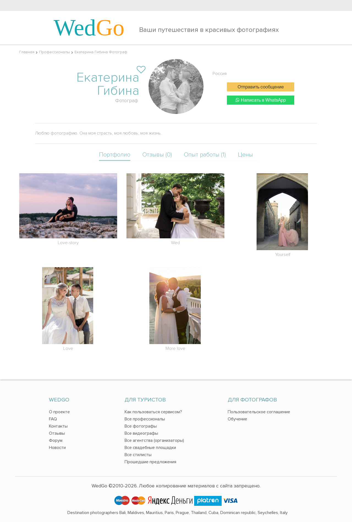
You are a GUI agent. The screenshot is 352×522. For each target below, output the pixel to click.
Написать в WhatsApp (261, 100)
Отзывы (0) (157, 154)
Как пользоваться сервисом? (153, 412)
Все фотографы (141, 426)
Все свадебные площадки (150, 447)
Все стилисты (138, 454)
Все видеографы (141, 433)
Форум (55, 440)
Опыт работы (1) (205, 154)
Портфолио (114, 154)
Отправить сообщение (261, 87)
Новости (57, 447)
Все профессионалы (145, 419)
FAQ (53, 419)
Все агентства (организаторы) (154, 440)
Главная (26, 52)
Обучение (237, 419)
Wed (89, 27)
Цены (245, 154)
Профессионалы (54, 52)
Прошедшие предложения (150, 462)
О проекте (59, 412)
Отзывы (57, 433)
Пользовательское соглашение (259, 412)
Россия (220, 73)
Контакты (58, 426)
